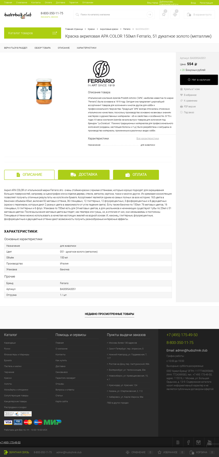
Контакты (36, 2)
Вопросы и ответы (65, 389)
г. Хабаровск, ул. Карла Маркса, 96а (125, 396)
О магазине (21, 2)
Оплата (48, 2)
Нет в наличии (199, 79)
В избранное (188, 95)
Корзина (202, 452)
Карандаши (10, 342)
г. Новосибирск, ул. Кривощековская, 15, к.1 (127, 377)
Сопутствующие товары (16, 395)
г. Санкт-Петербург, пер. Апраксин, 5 (125, 348)
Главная (8, 2)
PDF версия (188, 106)
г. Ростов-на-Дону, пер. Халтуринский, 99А (128, 364)
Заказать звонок (49, 17)
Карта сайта (62, 401)
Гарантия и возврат (65, 377)
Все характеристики (148, 138)
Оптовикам (87, 2)
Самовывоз (62, 372)
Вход (193, 3)
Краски (8, 377)
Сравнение (139, 452)
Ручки (7, 348)
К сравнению (188, 100)
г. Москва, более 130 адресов (122, 342)
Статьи (59, 395)
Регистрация (206, 3)
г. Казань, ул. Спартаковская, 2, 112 (125, 391)
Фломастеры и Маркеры (16, 354)
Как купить (61, 360)
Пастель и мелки (12, 366)
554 (189, 64)
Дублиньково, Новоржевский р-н (168, 3)
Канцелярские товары (15, 401)
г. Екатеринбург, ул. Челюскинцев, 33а (126, 369)
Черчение (9, 372)
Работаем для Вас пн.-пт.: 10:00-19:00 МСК (25, 429)
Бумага (8, 360)
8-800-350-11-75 (43, 452)
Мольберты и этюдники (16, 389)
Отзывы (60, 383)
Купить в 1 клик (190, 89)
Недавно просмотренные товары (109, 313)
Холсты (8, 383)
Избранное (171, 452)
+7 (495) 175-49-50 (10, 442)
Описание (29, 175)
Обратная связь (16, 452)
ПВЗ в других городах (118, 402)
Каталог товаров (32, 33)
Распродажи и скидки (15, 407)
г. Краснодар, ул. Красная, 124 (122, 385)
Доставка (60, 2)
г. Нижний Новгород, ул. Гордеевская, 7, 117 (127, 356)
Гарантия (73, 2)
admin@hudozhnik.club (191, 350)
